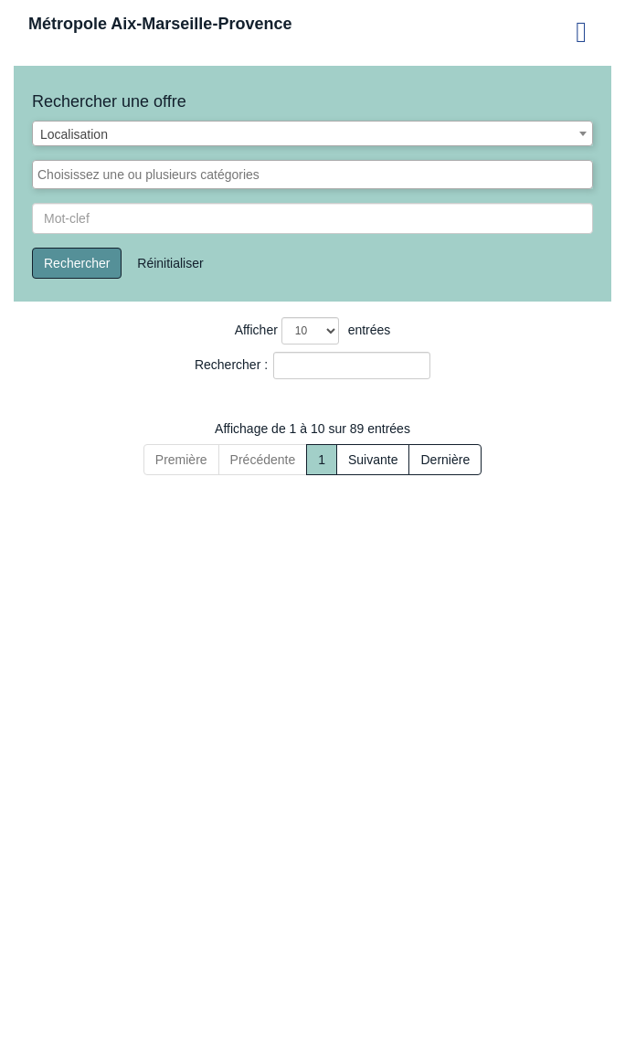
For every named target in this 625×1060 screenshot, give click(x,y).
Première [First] (88, 1032)
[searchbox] (312, 174)
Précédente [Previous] (170, 1032)
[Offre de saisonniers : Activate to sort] (126, 422)
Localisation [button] (487, 430)
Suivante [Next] (466, 1032)
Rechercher (77, 263)
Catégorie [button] (387, 430)
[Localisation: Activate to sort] (506, 422)
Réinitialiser (170, 263)
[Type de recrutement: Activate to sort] (288, 422)
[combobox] (312, 133)
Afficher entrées (313, 330)
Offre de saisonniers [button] (96, 430)
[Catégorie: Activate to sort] (397, 422)
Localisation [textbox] (74, 134)
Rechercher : (231, 364)
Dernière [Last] (538, 1032)
